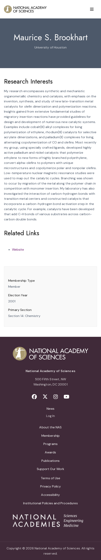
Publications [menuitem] (50, 461)
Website (18, 249)
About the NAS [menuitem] (50, 427)
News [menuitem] (51, 409)
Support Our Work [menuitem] (50, 469)
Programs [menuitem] (50, 444)
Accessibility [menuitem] (50, 495)
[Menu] (92, 9)
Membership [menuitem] (50, 436)
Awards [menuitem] (50, 452)
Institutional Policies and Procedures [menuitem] (50, 503)
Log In (50, 416)
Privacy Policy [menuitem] (50, 486)
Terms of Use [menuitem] (50, 478)
